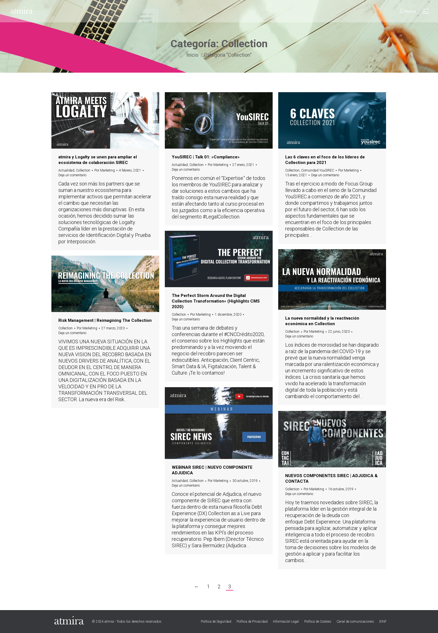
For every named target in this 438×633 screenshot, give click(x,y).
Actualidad (66, 170)
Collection (83, 170)
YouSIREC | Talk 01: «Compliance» (206, 157)
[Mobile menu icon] (426, 11)
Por (104, 170)
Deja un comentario (72, 175)
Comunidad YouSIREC (317, 170)
